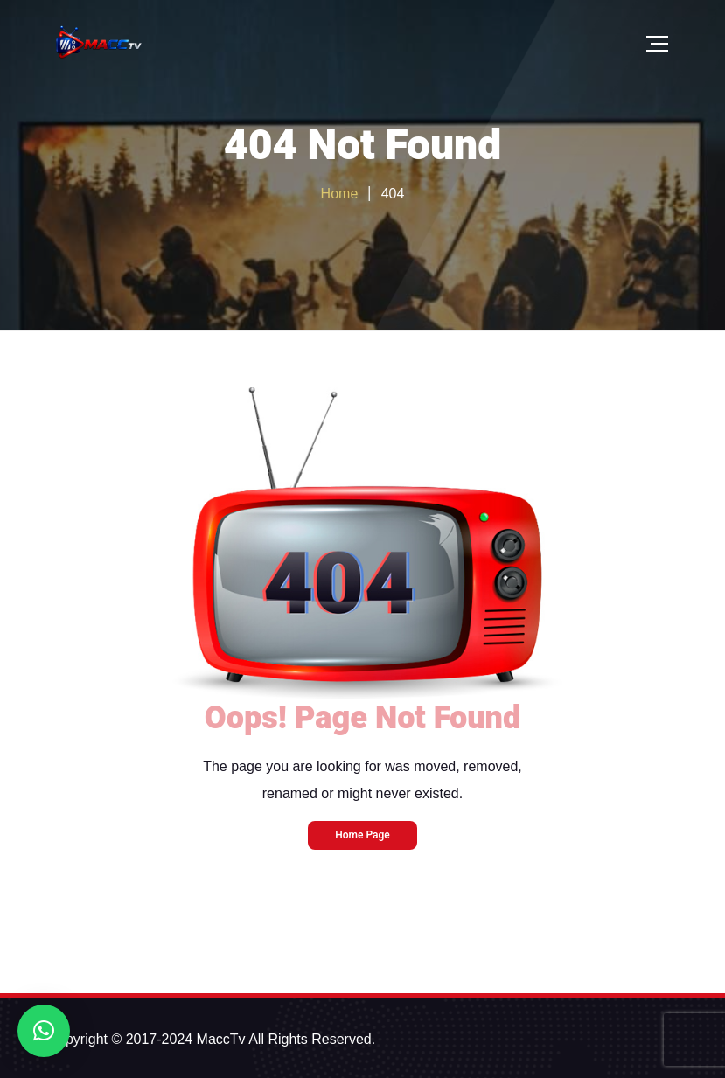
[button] (43, 1031)
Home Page (362, 835)
